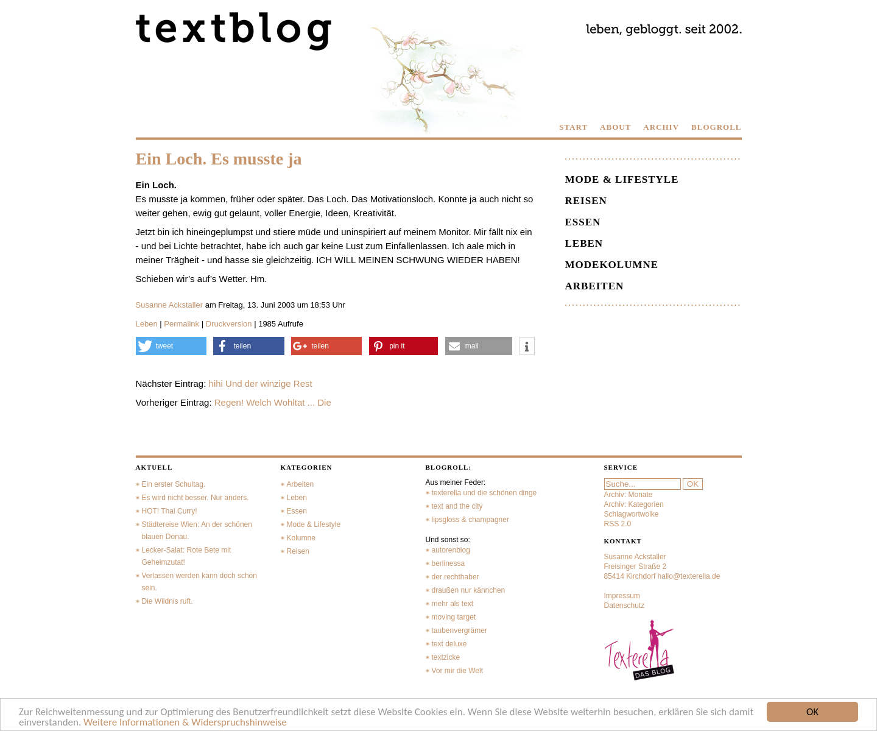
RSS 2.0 (618, 524)
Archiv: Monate (628, 494)
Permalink (181, 323)
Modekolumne (612, 264)
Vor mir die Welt (457, 670)
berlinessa (448, 563)
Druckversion (229, 323)
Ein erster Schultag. (174, 484)
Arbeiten (594, 286)
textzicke (446, 657)
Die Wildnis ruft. (167, 601)
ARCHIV (661, 127)
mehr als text (453, 603)
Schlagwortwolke (631, 514)
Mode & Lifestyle (622, 179)
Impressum (622, 596)
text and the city (457, 506)
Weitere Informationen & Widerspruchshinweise (185, 723)
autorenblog (451, 550)
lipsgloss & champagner (470, 519)
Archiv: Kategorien (634, 504)
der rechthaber (455, 577)
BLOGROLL (716, 127)
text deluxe (449, 644)
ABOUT (615, 127)
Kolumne (301, 538)
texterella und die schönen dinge (484, 493)
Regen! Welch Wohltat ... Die (272, 402)
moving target (454, 617)
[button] (171, 346)
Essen (583, 222)
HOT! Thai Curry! (169, 511)
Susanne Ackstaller (169, 304)
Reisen (586, 201)
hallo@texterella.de (689, 576)
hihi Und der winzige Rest (260, 383)
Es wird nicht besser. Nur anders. (195, 497)
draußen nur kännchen (468, 590)
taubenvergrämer (459, 630)
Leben (147, 323)
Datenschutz (624, 605)
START (573, 127)
